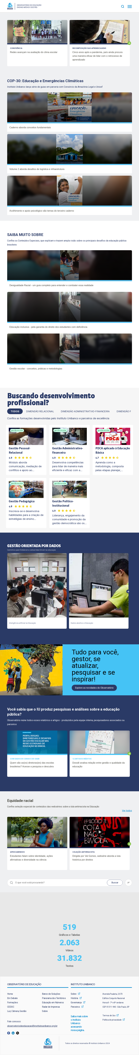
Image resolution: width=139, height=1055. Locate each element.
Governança (76, 1002)
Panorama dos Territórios (54, 998)
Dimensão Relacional (40, 411)
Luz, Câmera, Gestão (16, 1011)
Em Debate (12, 998)
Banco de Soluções (51, 994)
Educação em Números (53, 1002)
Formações (12, 1002)
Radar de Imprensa (51, 1006)
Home (10, 994)
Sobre (45, 1011)
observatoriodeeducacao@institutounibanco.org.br (32, 1026)
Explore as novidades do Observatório (94, 687)
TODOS (15, 411)
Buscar (114, 882)
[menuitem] (20, 994)
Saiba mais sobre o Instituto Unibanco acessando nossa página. (79, 1023)
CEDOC (10, 1006)
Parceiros (75, 1006)
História (74, 998)
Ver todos (127, 810)
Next (129, 43)
